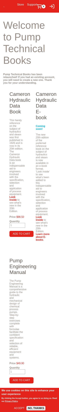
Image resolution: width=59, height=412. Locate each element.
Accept (19, 409)
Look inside (13, 198)
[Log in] (52, 6)
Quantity (14, 221)
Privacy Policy (11, 403)
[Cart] (39, 6)
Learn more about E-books (43, 237)
